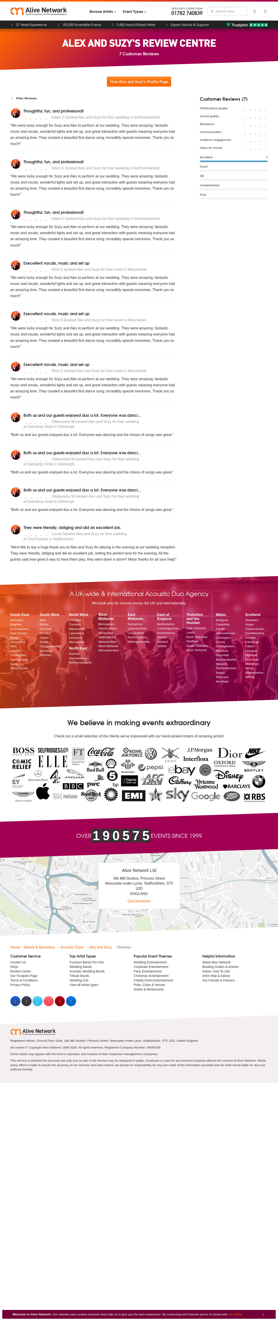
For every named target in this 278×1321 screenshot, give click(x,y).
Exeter (44, 642)
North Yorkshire (196, 637)
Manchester (77, 629)
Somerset (46, 650)
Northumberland (80, 662)
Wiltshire (45, 655)
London (15, 650)
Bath (43, 620)
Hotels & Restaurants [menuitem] (149, 989)
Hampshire (17, 642)
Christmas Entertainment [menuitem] (151, 976)
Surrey (14, 664)
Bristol (44, 624)
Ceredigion (223, 637)
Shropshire (105, 633)
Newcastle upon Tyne (80, 658)
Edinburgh (252, 642)
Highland (251, 655)
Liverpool (75, 637)
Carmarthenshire (227, 633)
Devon (44, 633)
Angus (249, 624)
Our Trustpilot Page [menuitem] (24, 976)
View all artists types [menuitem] (84, 985)
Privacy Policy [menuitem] (20, 985)
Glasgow (251, 650)
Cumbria (74, 624)
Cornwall (45, 629)
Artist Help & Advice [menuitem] (216, 976)
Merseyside (77, 642)
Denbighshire (225, 646)
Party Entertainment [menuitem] (148, 971)
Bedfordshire (165, 624)
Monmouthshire (226, 659)
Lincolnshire (136, 633)
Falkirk (249, 646)
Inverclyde (252, 659)
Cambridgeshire (168, 628)
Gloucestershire (50, 646)
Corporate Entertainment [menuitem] (151, 967)
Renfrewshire (254, 672)
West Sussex (19, 668)
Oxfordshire (18, 655)
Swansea (222, 677)
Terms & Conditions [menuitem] (24, 980)
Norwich (162, 641)
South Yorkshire (197, 646)
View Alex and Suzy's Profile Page (139, 82)
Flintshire (222, 650)
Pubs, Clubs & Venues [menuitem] (149, 985)
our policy (234, 1314)
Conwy (220, 642)
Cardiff (220, 629)
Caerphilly (222, 624)
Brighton (16, 624)
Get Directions (139, 901)
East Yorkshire (196, 628)
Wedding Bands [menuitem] (81, 967)
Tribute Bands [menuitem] (79, 976)
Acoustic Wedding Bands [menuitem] (87, 971)
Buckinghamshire (21, 629)
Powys (220, 672)
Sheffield (192, 641)
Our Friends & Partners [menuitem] (218, 980)
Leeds (190, 632)
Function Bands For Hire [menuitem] (87, 962)
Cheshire (75, 620)
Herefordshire (107, 628)
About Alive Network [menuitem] (216, 962)
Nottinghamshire (139, 641)
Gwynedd (222, 655)
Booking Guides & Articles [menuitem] (220, 967)
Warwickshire (107, 641)
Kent (13, 646)
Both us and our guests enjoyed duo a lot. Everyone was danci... (82, 415)
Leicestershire (137, 628)
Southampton (19, 659)
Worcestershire (108, 650)
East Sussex (19, 633)
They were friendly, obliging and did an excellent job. (72, 527)
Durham (74, 653)
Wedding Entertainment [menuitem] (150, 962)
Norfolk (162, 637)
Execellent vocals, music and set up (56, 263)
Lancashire (76, 633)
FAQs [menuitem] (14, 967)
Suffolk (161, 646)
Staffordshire (107, 637)
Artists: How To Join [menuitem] (216, 971)
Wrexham (222, 681)
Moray (249, 668)
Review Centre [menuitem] (20, 971)
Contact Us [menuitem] (18, 962)
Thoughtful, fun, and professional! (53, 111)
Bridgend (222, 620)
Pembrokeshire (226, 668)
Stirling (250, 677)
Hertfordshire (166, 633)
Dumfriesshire (254, 633)
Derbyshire (135, 624)
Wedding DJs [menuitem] (79, 980)
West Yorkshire (196, 650)
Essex (14, 637)
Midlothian (252, 664)
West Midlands (108, 646)
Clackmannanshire (256, 629)
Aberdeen (251, 620)
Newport (221, 664)
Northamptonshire (139, 637)
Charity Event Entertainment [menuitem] (153, 980)
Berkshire (16, 620)
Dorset (44, 637)
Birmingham (106, 624)
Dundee (250, 637)
